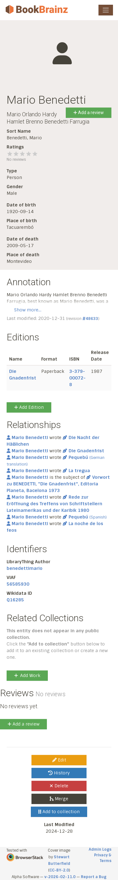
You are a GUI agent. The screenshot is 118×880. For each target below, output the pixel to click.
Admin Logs (100, 849)
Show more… (27, 310)
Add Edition (29, 407)
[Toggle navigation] (105, 10)
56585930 (18, 584)
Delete (59, 786)
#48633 (90, 318)
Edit (59, 760)
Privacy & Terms (102, 858)
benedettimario (24, 568)
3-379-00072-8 (77, 377)
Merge (59, 799)
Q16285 (15, 600)
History (59, 773)
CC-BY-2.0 (59, 870)
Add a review (88, 112)
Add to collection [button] (59, 811)
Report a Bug (93, 876)
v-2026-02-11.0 (60, 876)
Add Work (27, 675)
